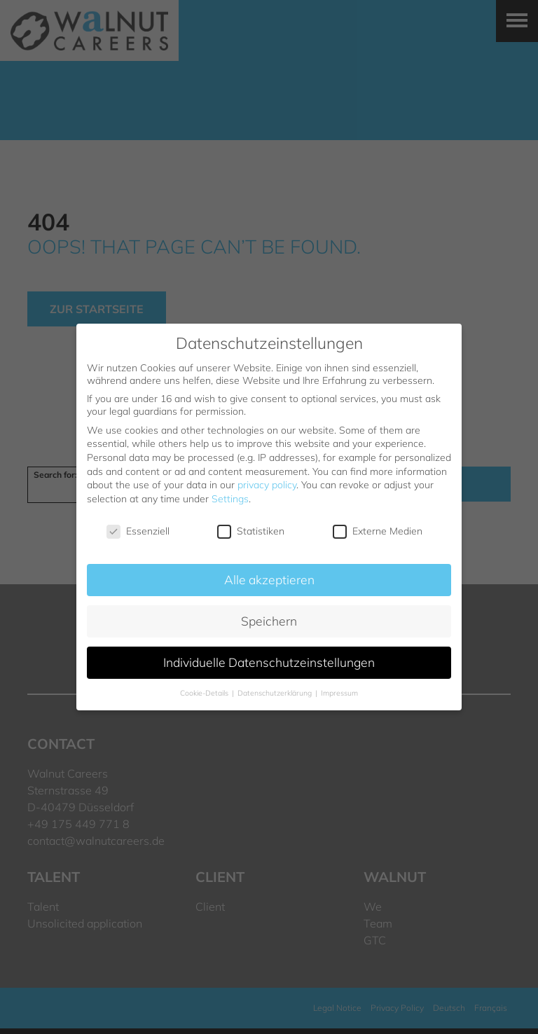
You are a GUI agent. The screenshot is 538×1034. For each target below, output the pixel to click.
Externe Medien (377, 531)
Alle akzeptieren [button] (269, 579)
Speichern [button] (269, 620)
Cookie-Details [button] (205, 693)
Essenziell (138, 531)
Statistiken (250, 531)
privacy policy (266, 484)
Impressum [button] (339, 693)
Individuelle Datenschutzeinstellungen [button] (269, 662)
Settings (230, 498)
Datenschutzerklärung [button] (275, 693)
